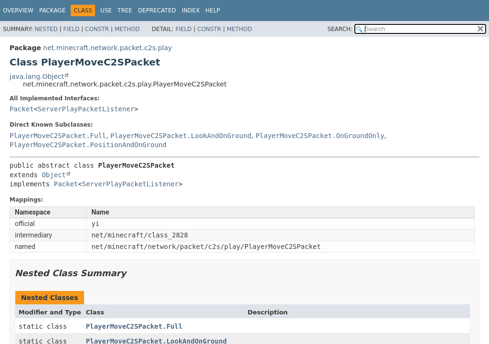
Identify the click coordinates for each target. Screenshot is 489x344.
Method (127, 29)
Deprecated (157, 10)
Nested (45, 29)
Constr (97, 29)
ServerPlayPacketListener (86, 109)
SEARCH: (340, 29)
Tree (124, 10)
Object (54, 175)
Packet (22, 109)
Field (71, 29)
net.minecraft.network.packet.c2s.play (107, 48)
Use (106, 10)
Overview (18, 10)
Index (191, 10)
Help (212, 10)
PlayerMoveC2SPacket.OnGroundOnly (319, 136)
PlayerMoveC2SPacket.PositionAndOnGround (88, 145)
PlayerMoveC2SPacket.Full (58, 136)
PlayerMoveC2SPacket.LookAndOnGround (180, 136)
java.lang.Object (37, 76)
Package (52, 10)
